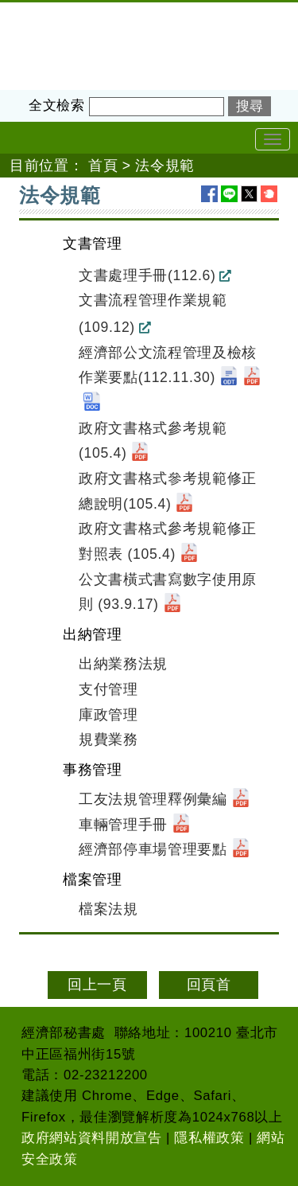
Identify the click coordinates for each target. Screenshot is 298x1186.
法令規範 (165, 166)
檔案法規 (108, 909)
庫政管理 (108, 715)
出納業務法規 (123, 664)
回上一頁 (97, 985)
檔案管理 (92, 880)
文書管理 (92, 244)
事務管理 (92, 770)
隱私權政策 (209, 1137)
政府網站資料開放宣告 (91, 1137)
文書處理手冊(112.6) (147, 275)
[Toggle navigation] (272, 139)
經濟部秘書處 (44, 13)
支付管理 (108, 689)
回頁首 (209, 985)
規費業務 (108, 739)
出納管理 (92, 634)
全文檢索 (57, 105)
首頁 (103, 166)
